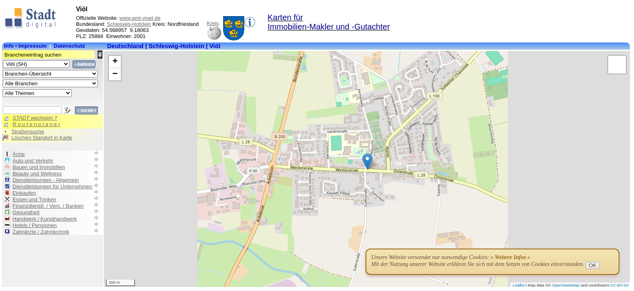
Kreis (213, 23)
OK (592, 265)
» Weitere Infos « (510, 257)
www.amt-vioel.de (140, 18)
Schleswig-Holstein (129, 24)
